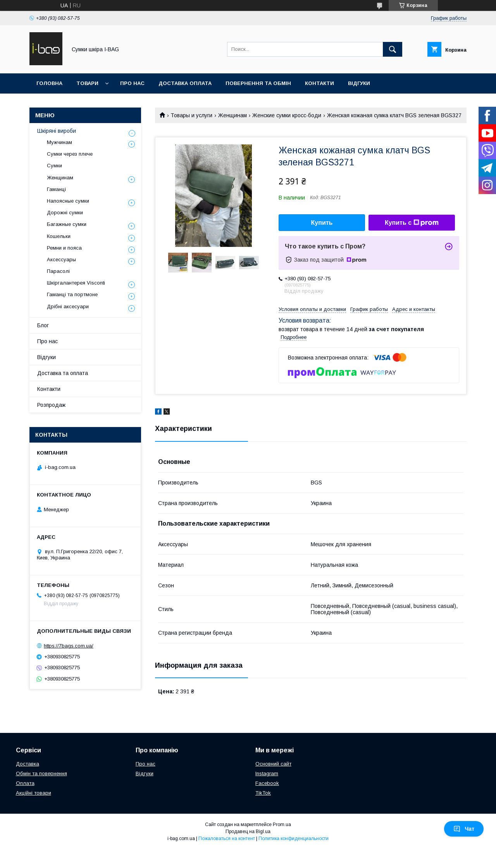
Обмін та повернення (41, 773)
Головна (49, 83)
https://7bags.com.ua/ (68, 646)
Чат (463, 828)
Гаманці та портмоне (72, 294)
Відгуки (359, 83)
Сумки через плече (70, 154)
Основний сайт (273, 764)
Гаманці (56, 189)
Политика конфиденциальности (293, 838)
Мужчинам (59, 142)
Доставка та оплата (62, 373)
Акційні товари (33, 793)
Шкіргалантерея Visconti (76, 283)
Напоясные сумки (68, 201)
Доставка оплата (185, 83)
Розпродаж (51, 405)
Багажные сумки (66, 224)
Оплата (25, 783)
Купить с (412, 222)
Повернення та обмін (258, 83)
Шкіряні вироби (56, 131)
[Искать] (392, 49)
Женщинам (232, 115)
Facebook (267, 783)
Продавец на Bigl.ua (248, 831)
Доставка (27, 764)
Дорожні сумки (65, 212)
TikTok (263, 793)
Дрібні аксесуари (68, 306)
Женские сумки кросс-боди (286, 115)
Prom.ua (282, 824)
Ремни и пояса (64, 248)
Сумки (54, 165)
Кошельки (59, 236)
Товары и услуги (191, 115)
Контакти (319, 83)
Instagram (266, 773)
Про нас (132, 83)
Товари (87, 83)
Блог (43, 325)
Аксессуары (61, 259)
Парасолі (58, 271)
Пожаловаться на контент (226, 838)
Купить (322, 222)
